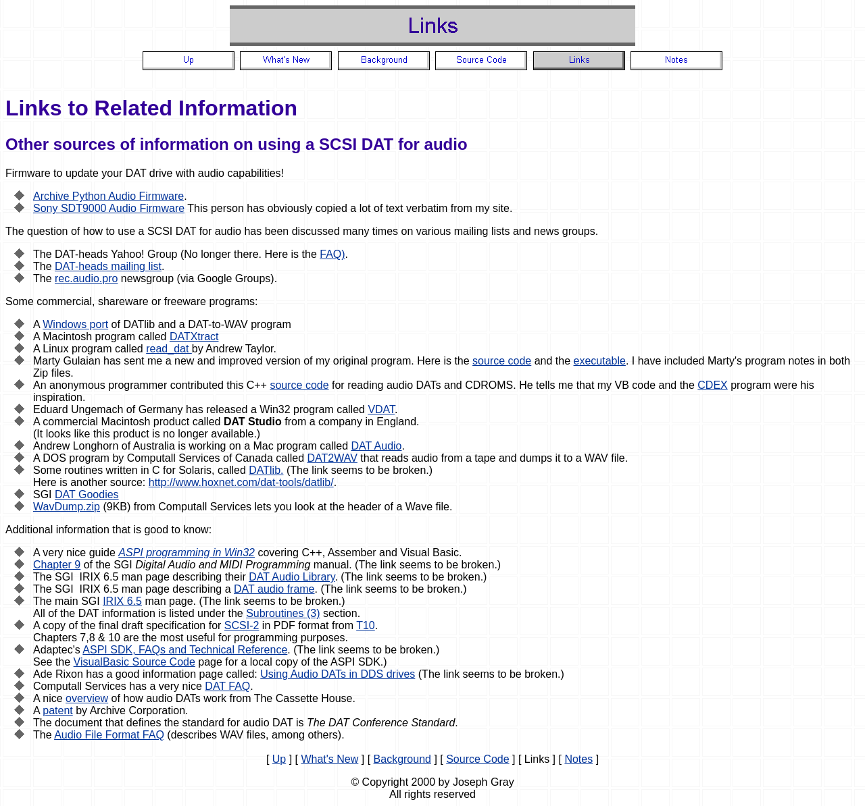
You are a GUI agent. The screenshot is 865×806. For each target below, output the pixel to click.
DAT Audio (376, 446)
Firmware (28, 173)
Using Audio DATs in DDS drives (337, 674)
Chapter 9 (56, 564)
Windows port (75, 324)
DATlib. (266, 470)
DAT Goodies (87, 494)
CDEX (712, 385)
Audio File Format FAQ (109, 735)
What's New (329, 759)
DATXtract (194, 336)
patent (57, 710)
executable (600, 361)
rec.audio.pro (86, 278)
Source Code (477, 759)
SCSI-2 (242, 625)
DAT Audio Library (292, 577)
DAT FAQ (227, 686)
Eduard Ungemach (78, 409)
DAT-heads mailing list (108, 266)
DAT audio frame (274, 589)
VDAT (381, 409)
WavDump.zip (66, 506)
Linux (55, 348)
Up (279, 759)
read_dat (169, 348)
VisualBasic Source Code (134, 662)
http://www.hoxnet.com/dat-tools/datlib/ (241, 482)
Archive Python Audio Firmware (108, 196)
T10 (365, 625)
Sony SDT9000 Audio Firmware (108, 208)
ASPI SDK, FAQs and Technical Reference (184, 649)
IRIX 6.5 (122, 601)
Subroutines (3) (283, 613)
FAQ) (332, 254)
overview (87, 698)
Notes (578, 759)
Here (429, 361)
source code (501, 361)
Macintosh (67, 336)
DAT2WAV (332, 458)
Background (402, 759)
